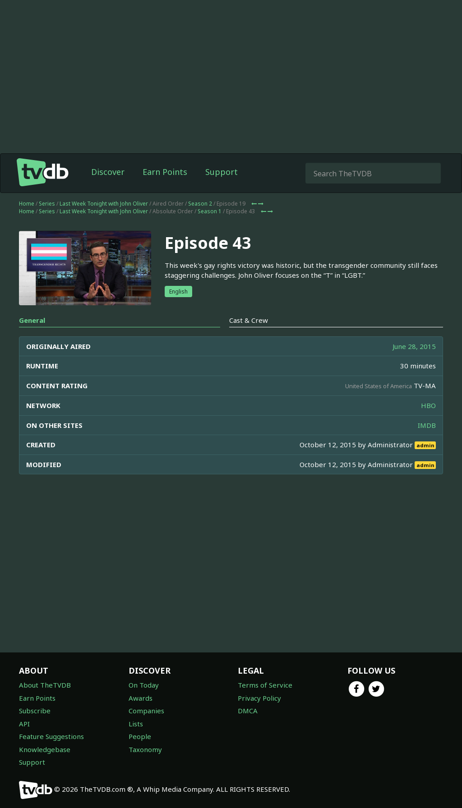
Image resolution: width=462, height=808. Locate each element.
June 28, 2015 (414, 346)
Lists (136, 723)
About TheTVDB (45, 684)
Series (47, 203)
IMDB (427, 425)
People (140, 736)
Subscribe (35, 710)
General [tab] (32, 320)
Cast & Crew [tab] (248, 320)
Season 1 (210, 211)
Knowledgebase (44, 749)
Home (26, 203)
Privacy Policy (259, 697)
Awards (140, 697)
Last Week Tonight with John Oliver (104, 203)
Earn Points (165, 171)
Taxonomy (145, 749)
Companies (146, 710)
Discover (108, 171)
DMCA (248, 710)
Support (221, 171)
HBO (428, 405)
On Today (144, 684)
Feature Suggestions (51, 736)
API (24, 723)
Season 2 (200, 203)
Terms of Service (265, 684)
